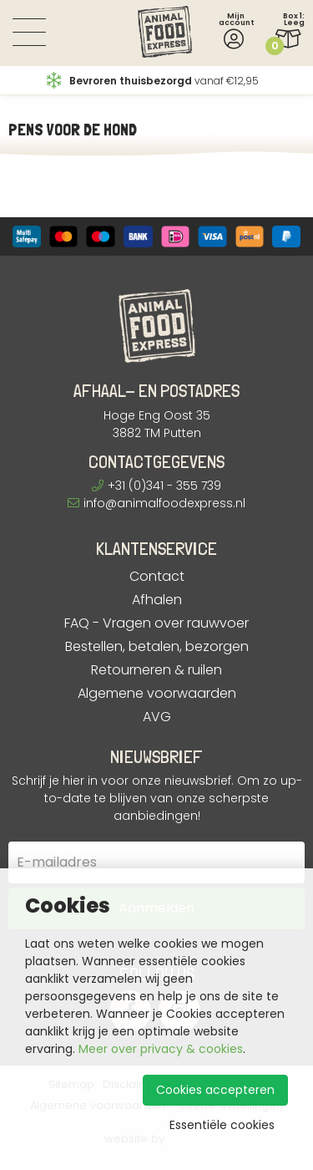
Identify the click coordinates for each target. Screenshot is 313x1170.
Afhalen (157, 600)
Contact (156, 576)
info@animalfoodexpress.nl (156, 503)
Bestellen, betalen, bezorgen (157, 647)
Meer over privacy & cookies (160, 1048)
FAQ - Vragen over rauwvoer (156, 623)
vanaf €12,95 (153, 81)
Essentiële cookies (222, 1125)
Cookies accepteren (215, 1089)
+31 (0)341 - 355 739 (156, 485)
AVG (157, 717)
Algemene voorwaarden (157, 693)
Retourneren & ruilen (156, 670)
